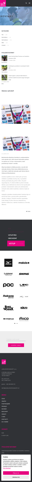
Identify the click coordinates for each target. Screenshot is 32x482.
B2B (3, 433)
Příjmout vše (16, 473)
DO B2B (16, 243)
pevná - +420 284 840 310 (8, 384)
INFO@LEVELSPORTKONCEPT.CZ (10, 388)
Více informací (7, 468)
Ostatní (3, 45)
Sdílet (28, 211)
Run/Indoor (4, 37)
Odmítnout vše (16, 477)
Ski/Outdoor (5, 40)
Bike (3, 42)
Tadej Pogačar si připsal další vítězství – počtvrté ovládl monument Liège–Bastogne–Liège (19, 77)
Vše (2, 34)
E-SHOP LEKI (5, 435)
